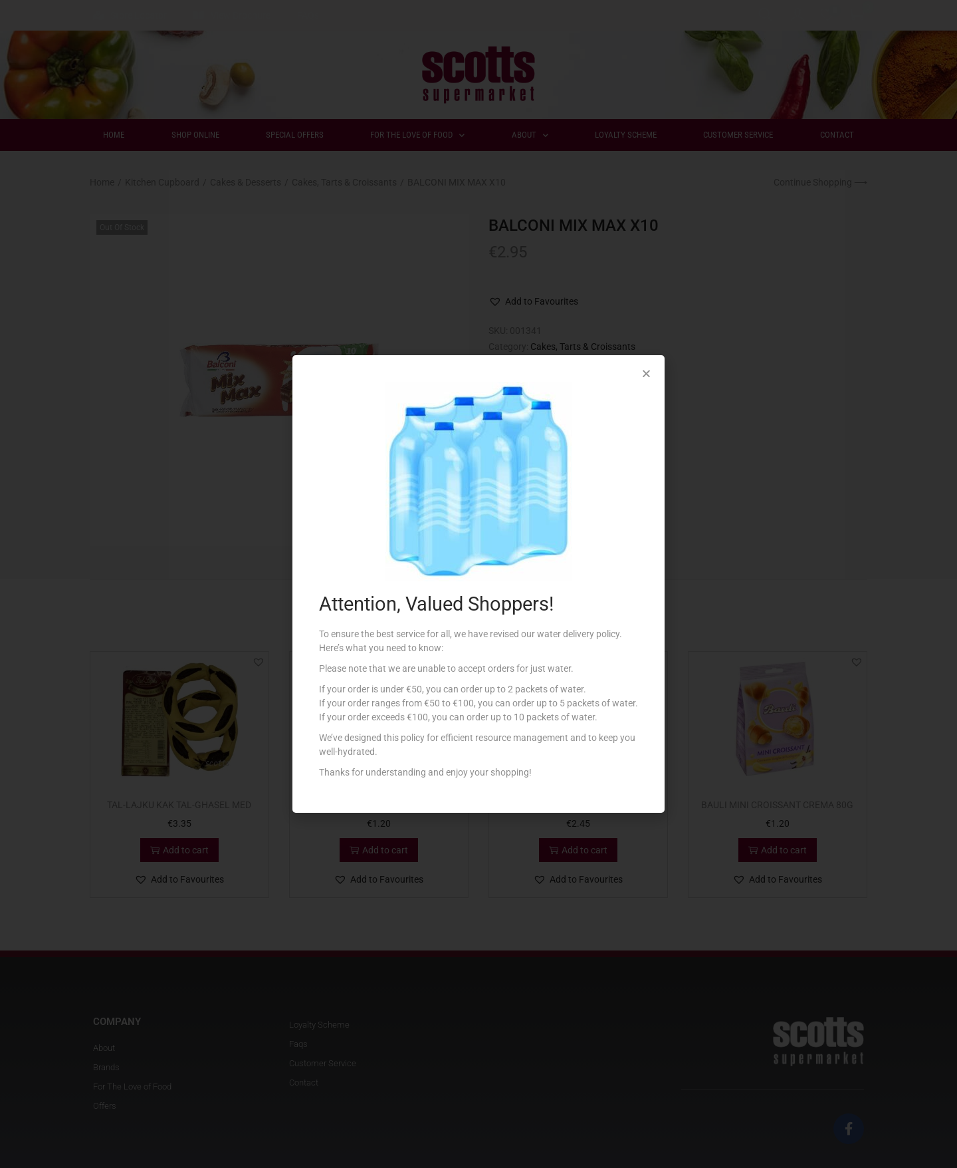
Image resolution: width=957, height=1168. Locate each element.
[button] (646, 373)
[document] (478, 584)
